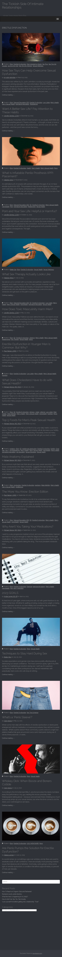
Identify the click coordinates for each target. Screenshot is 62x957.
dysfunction (17, 485)
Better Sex (13, 269)
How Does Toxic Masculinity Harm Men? (27, 309)
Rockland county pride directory (12, 894)
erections (38, 485)
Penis (56, 168)
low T (7, 450)
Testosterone (34, 104)
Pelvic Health (55, 450)
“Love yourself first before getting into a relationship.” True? (20, 902)
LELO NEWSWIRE (33, 843)
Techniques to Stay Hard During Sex (24, 653)
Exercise (29, 586)
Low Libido (46, 102)
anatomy (12, 449)
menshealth (5, 206)
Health (29, 168)
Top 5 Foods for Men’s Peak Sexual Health (28, 420)
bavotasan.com (37, 953)
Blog (11, 64)
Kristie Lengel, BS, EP (11, 596)
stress (31, 339)
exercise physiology (39, 586)
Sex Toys (45, 64)
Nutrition (4, 375)
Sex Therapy (15, 339)
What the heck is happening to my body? (15, 896)
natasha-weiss (8, 180)
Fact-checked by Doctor (34, 64)
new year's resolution (17, 588)
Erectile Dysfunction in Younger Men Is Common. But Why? (26, 345)
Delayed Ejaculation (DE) (21, 102)
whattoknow (19, 487)
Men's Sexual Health (8, 104)
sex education (20, 452)
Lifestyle (32, 338)
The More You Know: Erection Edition (25, 491)
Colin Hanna (8, 721)
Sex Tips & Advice (32, 712)
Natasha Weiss (9, 278)
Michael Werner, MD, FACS (12, 387)
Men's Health (54, 102)
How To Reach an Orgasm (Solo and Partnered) (17, 891)
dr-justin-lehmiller (9, 77)
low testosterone (15, 450)
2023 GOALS (10, 593)
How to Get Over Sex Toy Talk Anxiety (14, 899)
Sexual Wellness (38, 66)
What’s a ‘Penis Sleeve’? (17, 717)
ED (31, 205)
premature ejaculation (22, 104)
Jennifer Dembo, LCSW (11, 116)
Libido (37, 412)
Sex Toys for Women (25, 66)
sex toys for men (13, 66)
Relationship (32, 206)
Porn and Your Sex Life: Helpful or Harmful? (29, 211)
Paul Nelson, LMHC (10, 351)
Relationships (6, 339)
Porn (11, 206)
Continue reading (8, 95)
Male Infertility (11, 414)
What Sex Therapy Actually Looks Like (26, 274)
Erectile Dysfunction (20, 64)
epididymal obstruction (29, 449)
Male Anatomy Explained (18, 456)
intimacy (32, 412)
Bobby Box (7, 657)
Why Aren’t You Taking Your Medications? (28, 526)
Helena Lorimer (9, 855)
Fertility (53, 449)
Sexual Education (31, 452)
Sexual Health (40, 206)
